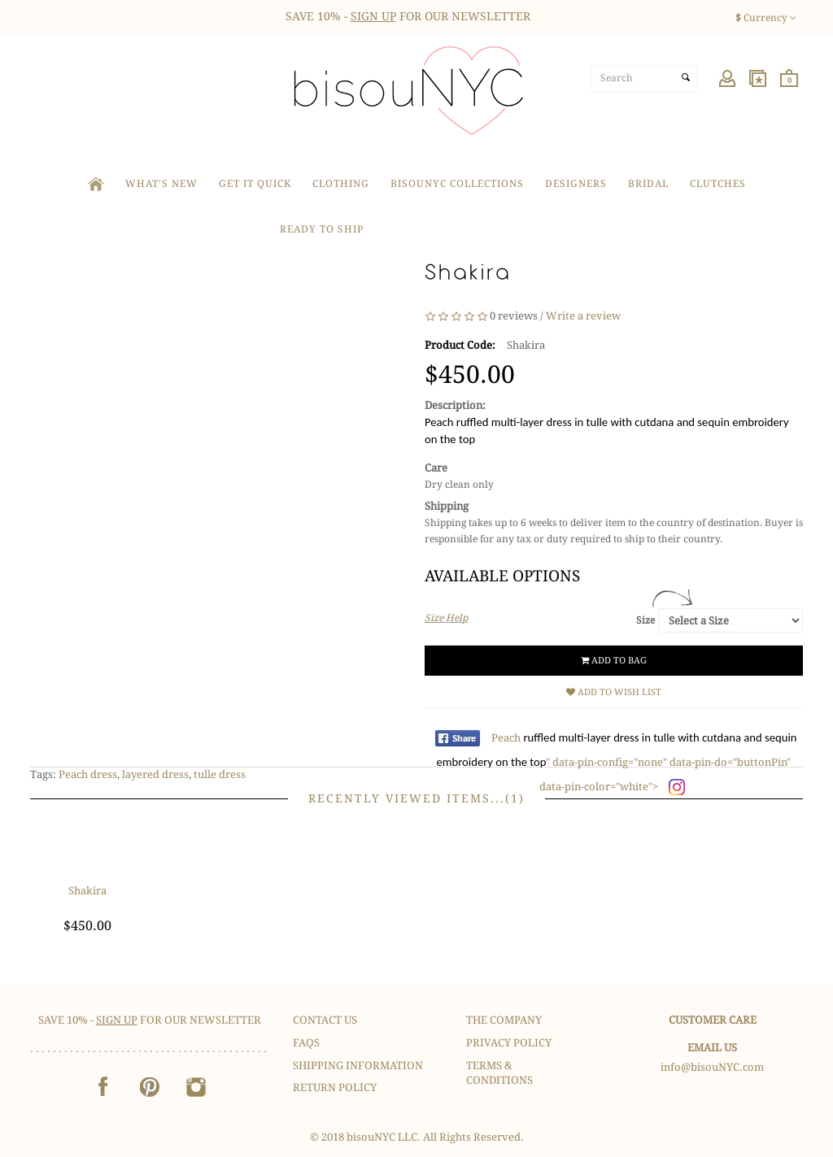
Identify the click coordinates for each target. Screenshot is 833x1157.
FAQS (306, 1043)
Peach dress (88, 774)
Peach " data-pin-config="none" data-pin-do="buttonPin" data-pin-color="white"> (617, 762)
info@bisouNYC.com (712, 1067)
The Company (504, 1020)
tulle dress (220, 774)
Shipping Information (358, 1065)
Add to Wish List (613, 692)
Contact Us (325, 1020)
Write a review (583, 316)
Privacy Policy (509, 1043)
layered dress (155, 774)
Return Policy (335, 1087)
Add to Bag (614, 660)
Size (645, 620)
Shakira (87, 891)
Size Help (446, 618)
